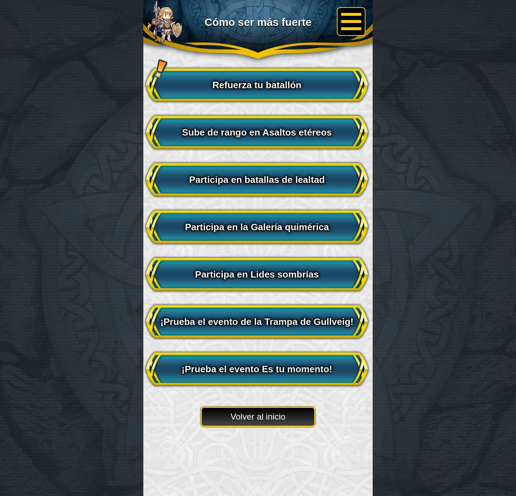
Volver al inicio (257, 416)
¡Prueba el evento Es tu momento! (257, 369)
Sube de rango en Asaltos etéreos (257, 132)
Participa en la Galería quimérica (257, 227)
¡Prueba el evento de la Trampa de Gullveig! (257, 321)
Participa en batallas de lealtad (257, 179)
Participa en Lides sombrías (257, 274)
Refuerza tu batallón (225, 81)
